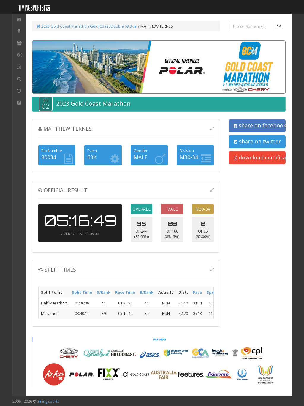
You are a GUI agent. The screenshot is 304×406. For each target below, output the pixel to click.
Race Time (125, 292)
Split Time (82, 292)
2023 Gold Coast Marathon (63, 26)
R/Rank (146, 292)
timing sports (48, 401)
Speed (213, 292)
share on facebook (260, 125)
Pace (197, 292)
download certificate (260, 157)
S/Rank (103, 292)
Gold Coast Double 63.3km (113, 26)
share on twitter (257, 141)
